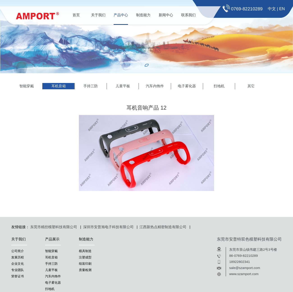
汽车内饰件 (155, 86)
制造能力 (143, 15)
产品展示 (52, 239)
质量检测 (85, 270)
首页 (76, 15)
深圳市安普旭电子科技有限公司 (108, 227)
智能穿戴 (26, 86)
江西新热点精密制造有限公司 (163, 227)
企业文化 (17, 263)
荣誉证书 (17, 276)
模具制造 (85, 251)
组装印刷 (85, 263)
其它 (251, 86)
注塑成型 (85, 257)
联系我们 (188, 15)
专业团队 (17, 270)
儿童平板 (123, 86)
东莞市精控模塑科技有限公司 (53, 227)
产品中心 (121, 15)
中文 (272, 9)
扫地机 (219, 86)
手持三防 (90, 86)
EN (282, 9)
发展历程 (17, 257)
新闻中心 (166, 15)
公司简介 (17, 251)
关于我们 (98, 15)
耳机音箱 (58, 86)
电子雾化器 (187, 86)
